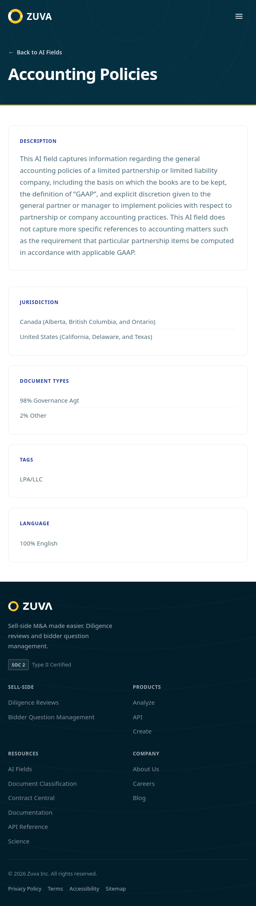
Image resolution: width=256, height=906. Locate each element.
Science (19, 841)
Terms (55, 888)
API (138, 717)
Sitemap (116, 888)
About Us (146, 769)
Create (142, 731)
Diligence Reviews (33, 702)
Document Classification (42, 783)
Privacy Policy (24, 888)
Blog (139, 798)
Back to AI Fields (35, 52)
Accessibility (84, 888)
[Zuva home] (30, 16)
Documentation (30, 812)
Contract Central (31, 798)
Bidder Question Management (51, 717)
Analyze (144, 702)
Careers (144, 783)
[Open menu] (239, 16)
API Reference (28, 826)
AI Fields (20, 769)
